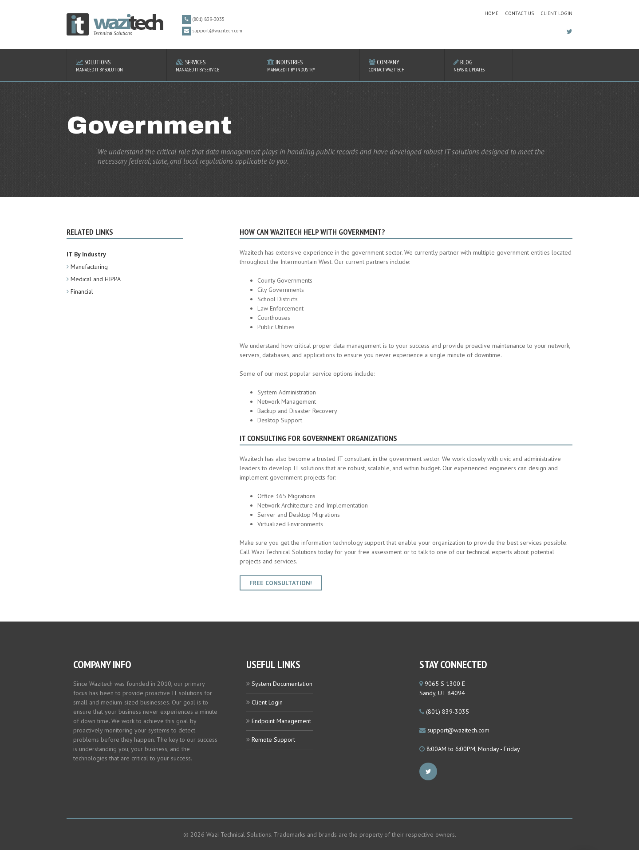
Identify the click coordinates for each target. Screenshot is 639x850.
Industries (309, 65)
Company (402, 65)
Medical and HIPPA (96, 279)
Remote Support (273, 740)
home (491, 13)
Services (212, 65)
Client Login (556, 13)
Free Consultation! (280, 583)
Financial (82, 291)
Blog (479, 65)
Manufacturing (89, 267)
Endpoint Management (281, 721)
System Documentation (282, 684)
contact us (519, 13)
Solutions (117, 65)
